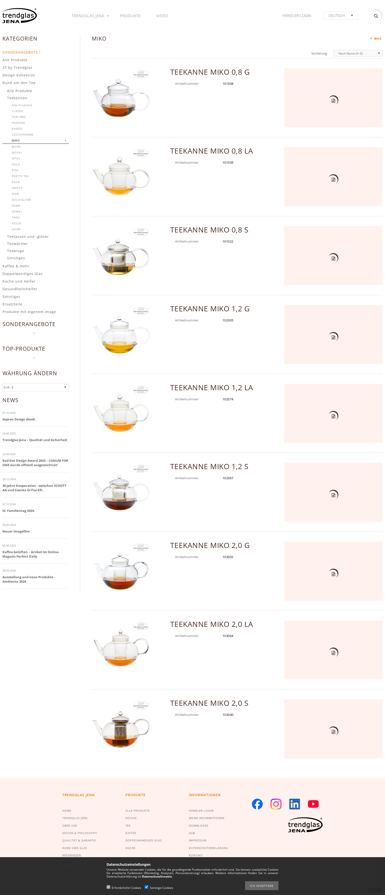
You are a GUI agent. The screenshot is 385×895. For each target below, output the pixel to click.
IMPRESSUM (197, 840)
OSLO (16, 164)
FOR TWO (19, 117)
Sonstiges (16, 258)
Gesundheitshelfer (19, 289)
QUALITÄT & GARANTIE (79, 840)
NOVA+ (17, 152)
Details (333, 101)
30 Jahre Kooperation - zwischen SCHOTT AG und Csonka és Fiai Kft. (34, 487)
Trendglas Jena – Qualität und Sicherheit (34, 440)
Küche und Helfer (18, 281)
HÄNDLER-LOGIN (201, 810)
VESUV (16, 223)
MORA (16, 146)
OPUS (16, 158)
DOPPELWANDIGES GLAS (143, 840)
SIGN (15, 194)
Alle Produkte (15, 60)
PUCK (16, 182)
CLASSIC (18, 111)
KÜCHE (130, 848)
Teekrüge (15, 250)
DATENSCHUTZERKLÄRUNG (208, 848)
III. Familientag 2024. (18, 510)
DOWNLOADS (198, 825)
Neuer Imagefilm (16, 531)
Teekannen (17, 98)
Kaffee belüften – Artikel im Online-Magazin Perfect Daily (30, 554)
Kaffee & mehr (15, 266)
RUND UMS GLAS (74, 848)
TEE (128, 825)
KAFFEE (130, 833)
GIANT (16, 229)
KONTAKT (196, 855)
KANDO (17, 128)
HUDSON (18, 123)
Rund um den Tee (19, 82)
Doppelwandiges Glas (22, 273)
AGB (192, 833)
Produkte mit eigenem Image (29, 311)
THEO (16, 217)
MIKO (16, 140)
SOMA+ (17, 211)
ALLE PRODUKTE (137, 810)
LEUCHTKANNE (22, 134)
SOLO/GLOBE (21, 200)
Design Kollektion (18, 75)
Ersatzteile (12, 304)
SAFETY (17, 188)
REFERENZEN (71, 855)
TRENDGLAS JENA (75, 818)
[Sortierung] (358, 53)
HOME (66, 810)
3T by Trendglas (17, 67)
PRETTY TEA (20, 176)
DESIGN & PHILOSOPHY (79, 833)
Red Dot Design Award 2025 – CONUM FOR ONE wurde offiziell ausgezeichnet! (35, 462)
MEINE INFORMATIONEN (206, 818)
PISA (15, 170)
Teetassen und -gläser (28, 236)
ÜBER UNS (69, 825)
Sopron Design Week (18, 419)
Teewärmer (17, 243)
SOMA (16, 205)
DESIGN (131, 818)
